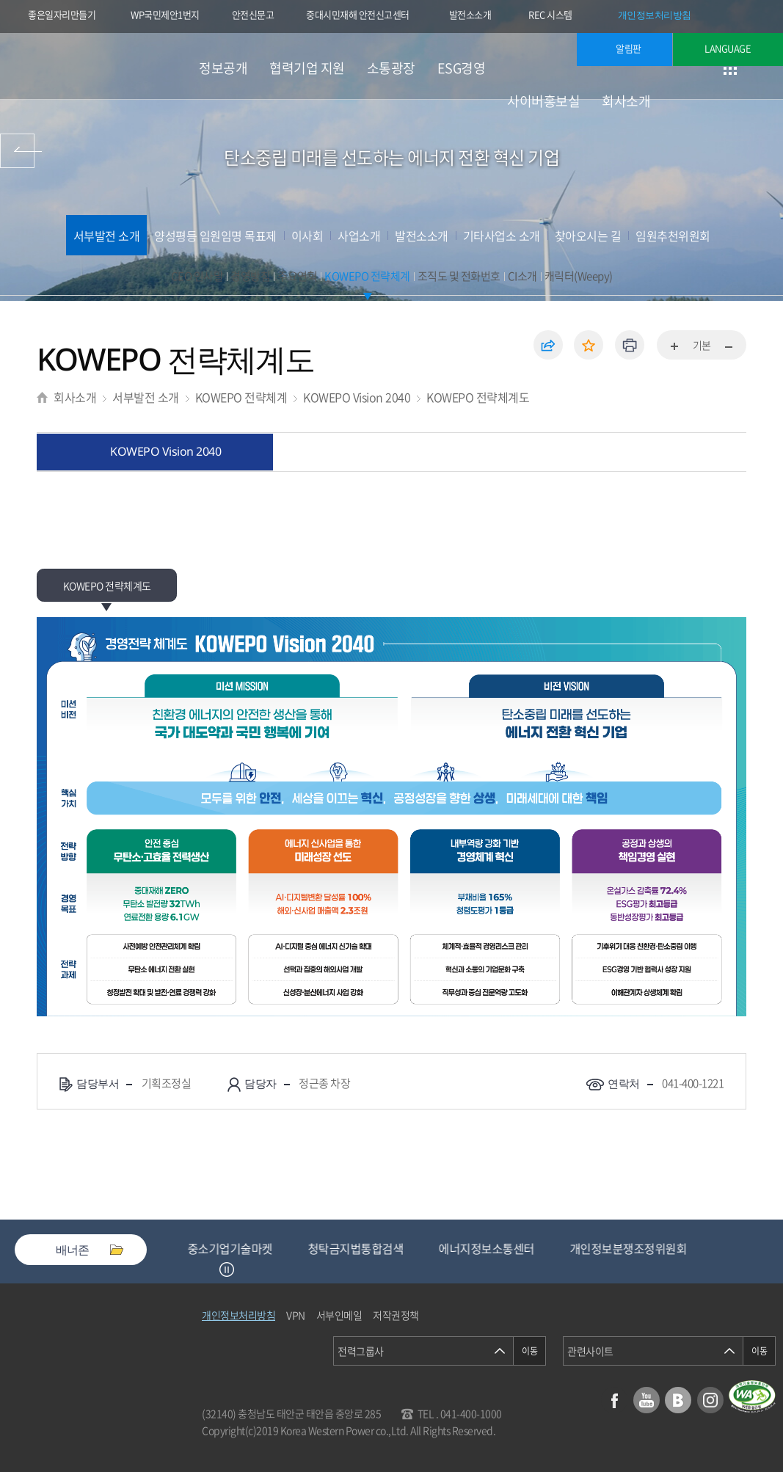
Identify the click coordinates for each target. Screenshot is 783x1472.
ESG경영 (461, 68)
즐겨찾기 (588, 345)
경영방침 (250, 276)
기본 (702, 345)
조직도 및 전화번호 (459, 276)
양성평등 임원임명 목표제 (215, 235)
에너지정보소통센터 (500, 1248)
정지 (226, 1269)
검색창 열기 (766, 68)
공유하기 (548, 345)
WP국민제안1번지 (165, 14)
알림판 (628, 48)
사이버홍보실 (543, 101)
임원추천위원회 (672, 235)
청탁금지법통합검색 (369, 1248)
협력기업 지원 (307, 68)
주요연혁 (297, 276)
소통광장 (391, 68)
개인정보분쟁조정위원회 (642, 1248)
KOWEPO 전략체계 (367, 276)
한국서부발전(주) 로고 (95, 66)
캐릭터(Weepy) (579, 276)
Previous (208, 1269)
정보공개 (223, 68)
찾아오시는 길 (588, 235)
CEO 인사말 (197, 276)
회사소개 (626, 101)
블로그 (678, 1400)
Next (245, 1269)
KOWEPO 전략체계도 (477, 397)
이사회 (307, 235)
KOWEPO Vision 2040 (356, 397)
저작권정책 (396, 1315)
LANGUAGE (727, 48)
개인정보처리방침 (654, 14)
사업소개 (359, 235)
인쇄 (629, 345)
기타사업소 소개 (501, 235)
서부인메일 (339, 1315)
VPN (295, 1315)
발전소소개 (470, 14)
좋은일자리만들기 (61, 14)
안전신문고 (253, 14)
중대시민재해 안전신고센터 (357, 14)
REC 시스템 (560, 16)
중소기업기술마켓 (243, 1248)
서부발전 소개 (106, 235)
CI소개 (522, 276)
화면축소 (728, 347)
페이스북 (614, 1400)
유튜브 (646, 1400)
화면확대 (675, 347)
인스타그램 (710, 1400)
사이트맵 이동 (730, 68)
